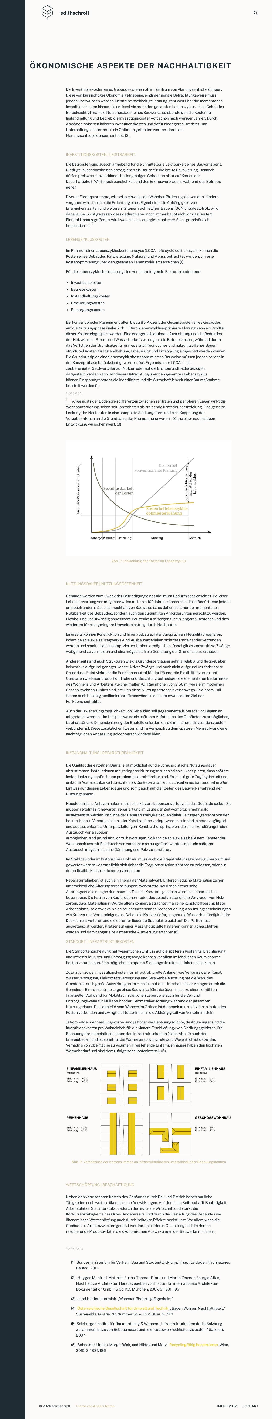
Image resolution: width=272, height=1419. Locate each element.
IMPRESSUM (227, 1406)
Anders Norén (103, 1406)
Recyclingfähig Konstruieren (193, 1344)
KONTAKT (250, 1406)
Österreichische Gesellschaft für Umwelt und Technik (122, 1308)
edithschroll (74, 12)
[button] (13, 709)
